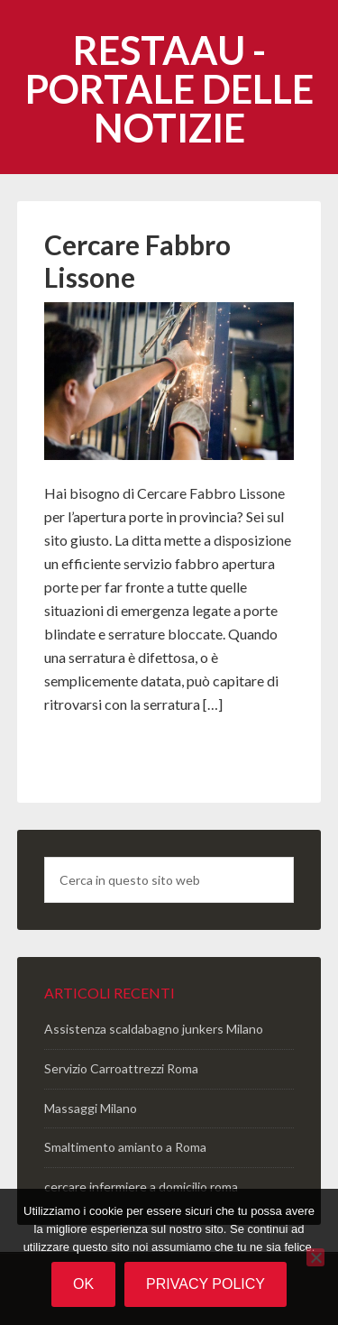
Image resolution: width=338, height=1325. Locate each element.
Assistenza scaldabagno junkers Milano (153, 1028)
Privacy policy (205, 1284)
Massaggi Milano (90, 1108)
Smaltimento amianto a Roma (125, 1147)
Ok (83, 1284)
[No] (315, 1257)
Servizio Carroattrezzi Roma (121, 1068)
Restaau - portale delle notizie (169, 89)
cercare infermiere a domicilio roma (141, 1186)
